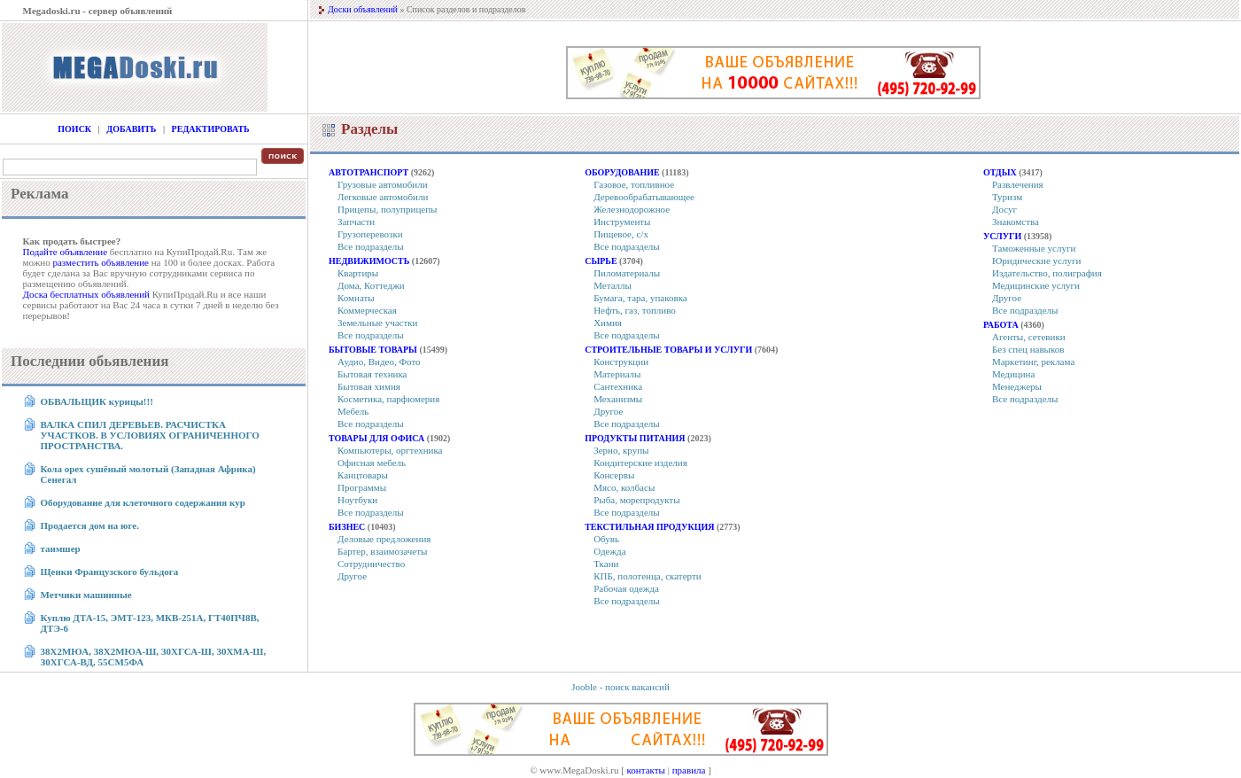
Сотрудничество (371, 563)
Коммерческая (367, 310)
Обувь (606, 538)
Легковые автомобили (382, 196)
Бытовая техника (372, 374)
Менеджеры (1017, 386)
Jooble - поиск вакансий (620, 686)
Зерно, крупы (620, 450)
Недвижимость (369, 261)
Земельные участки (377, 322)
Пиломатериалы (626, 273)
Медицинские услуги (1036, 285)
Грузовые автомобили (382, 184)
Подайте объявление (65, 251)
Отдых (1000, 172)
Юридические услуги (1036, 260)
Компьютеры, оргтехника (390, 450)
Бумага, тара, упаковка (640, 297)
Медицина (1013, 374)
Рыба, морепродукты (636, 499)
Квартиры (357, 273)
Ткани (605, 563)
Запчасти (356, 221)
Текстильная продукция (649, 527)
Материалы (616, 374)
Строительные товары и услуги (668, 349)
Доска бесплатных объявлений (86, 294)
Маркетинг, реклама (1033, 361)
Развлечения (1017, 184)
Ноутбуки (357, 499)
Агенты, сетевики (1029, 336)
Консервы (613, 475)
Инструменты (621, 221)
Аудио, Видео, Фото (379, 361)
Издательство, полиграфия (1047, 273)
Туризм (1007, 196)
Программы (361, 487)
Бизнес (347, 527)
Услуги (1002, 236)
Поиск (74, 129)
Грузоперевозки (370, 234)
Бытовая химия (368, 386)
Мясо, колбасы (624, 487)
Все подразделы (370, 246)
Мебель (352, 411)
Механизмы (617, 398)
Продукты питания (635, 438)
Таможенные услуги (1033, 248)
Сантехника (617, 386)
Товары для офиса (376, 438)
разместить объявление (100, 262)
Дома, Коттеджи (371, 285)
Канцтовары (362, 475)
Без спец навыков (1028, 349)
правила (689, 770)
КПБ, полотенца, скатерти (647, 576)
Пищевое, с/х (620, 234)
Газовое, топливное (633, 184)
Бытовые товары (373, 349)
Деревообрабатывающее (643, 196)
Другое (352, 576)
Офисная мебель (371, 462)
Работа (1001, 325)
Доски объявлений (363, 9)
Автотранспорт (368, 172)
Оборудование (622, 172)
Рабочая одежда (626, 588)
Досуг (1004, 209)
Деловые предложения (383, 538)
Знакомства (1015, 221)
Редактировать (211, 129)
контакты (646, 770)
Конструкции (620, 361)
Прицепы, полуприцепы (387, 209)
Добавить (131, 129)
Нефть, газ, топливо (634, 310)
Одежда (609, 551)
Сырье (601, 261)
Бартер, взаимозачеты (382, 551)
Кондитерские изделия (640, 462)
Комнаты (356, 297)
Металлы (612, 285)
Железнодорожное (631, 209)
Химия (607, 322)
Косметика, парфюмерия (388, 398)
